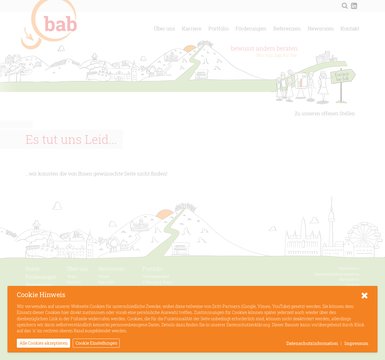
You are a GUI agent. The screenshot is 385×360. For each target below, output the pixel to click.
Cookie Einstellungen (96, 343)
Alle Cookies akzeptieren (44, 343)
